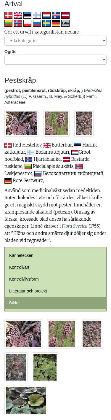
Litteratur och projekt (28, 291)
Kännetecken (21, 255)
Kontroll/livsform (24, 279)
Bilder (14, 302)
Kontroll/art (19, 267)
